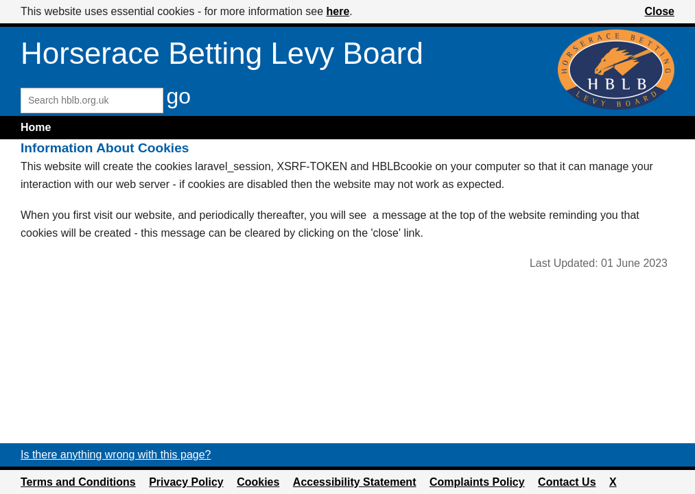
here (338, 11)
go (178, 96)
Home (36, 127)
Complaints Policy (477, 482)
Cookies (258, 482)
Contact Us (567, 482)
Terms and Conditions (78, 482)
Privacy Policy (186, 482)
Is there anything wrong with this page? (116, 454)
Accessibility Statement (354, 482)
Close (659, 11)
